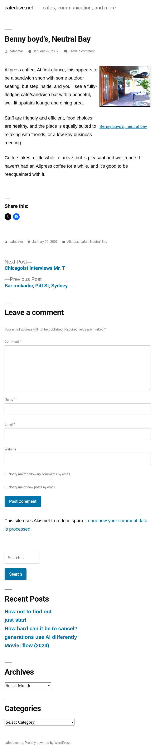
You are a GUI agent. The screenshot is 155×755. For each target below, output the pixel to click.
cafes (84, 241)
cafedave (16, 51)
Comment (13, 341)
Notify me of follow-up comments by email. (40, 474)
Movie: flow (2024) (27, 645)
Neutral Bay (98, 241)
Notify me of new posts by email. (32, 487)
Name (10, 399)
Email (10, 424)
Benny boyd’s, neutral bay (123, 126)
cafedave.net (19, 7)
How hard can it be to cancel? (41, 628)
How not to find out (28, 611)
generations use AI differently (41, 637)
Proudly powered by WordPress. (48, 743)
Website (10, 449)
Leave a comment (82, 51)
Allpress (73, 241)
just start (15, 620)
